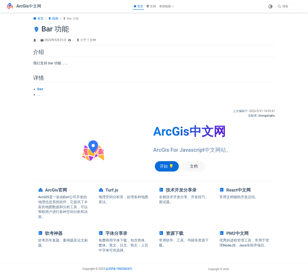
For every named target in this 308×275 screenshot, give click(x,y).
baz (40, 89)
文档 (151, 6)
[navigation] (63, 203)
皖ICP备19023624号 (119, 268)
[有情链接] (166, 6)
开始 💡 (167, 166)
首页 (138, 6)
